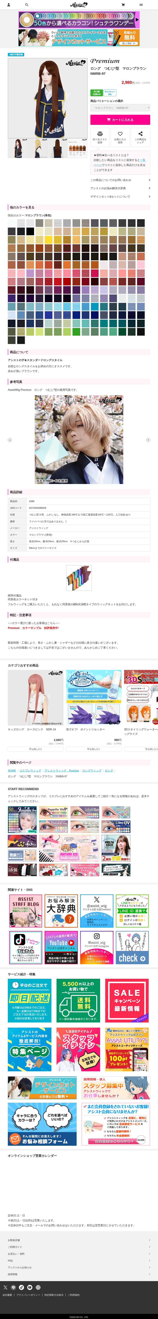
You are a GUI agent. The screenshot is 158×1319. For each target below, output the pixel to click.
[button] (10, 439)
